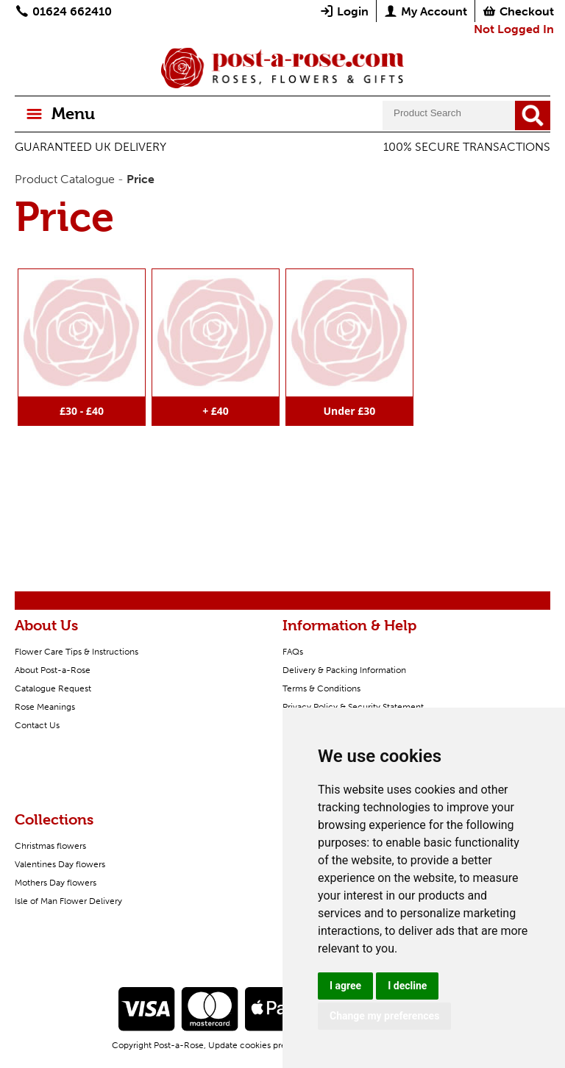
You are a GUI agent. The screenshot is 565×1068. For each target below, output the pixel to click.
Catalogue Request (53, 688)
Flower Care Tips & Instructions (76, 652)
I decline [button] (407, 986)
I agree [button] (345, 986)
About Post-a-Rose (52, 670)
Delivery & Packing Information (344, 670)
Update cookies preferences (264, 1045)
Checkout (518, 11)
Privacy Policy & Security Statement (353, 707)
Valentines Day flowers (60, 864)
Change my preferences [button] (384, 1016)
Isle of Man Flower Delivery (68, 901)
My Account (425, 11)
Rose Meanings (45, 707)
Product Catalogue (65, 179)
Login (344, 11)
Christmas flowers (50, 846)
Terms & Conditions (321, 688)
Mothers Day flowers (55, 882)
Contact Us (37, 725)
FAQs (292, 652)
